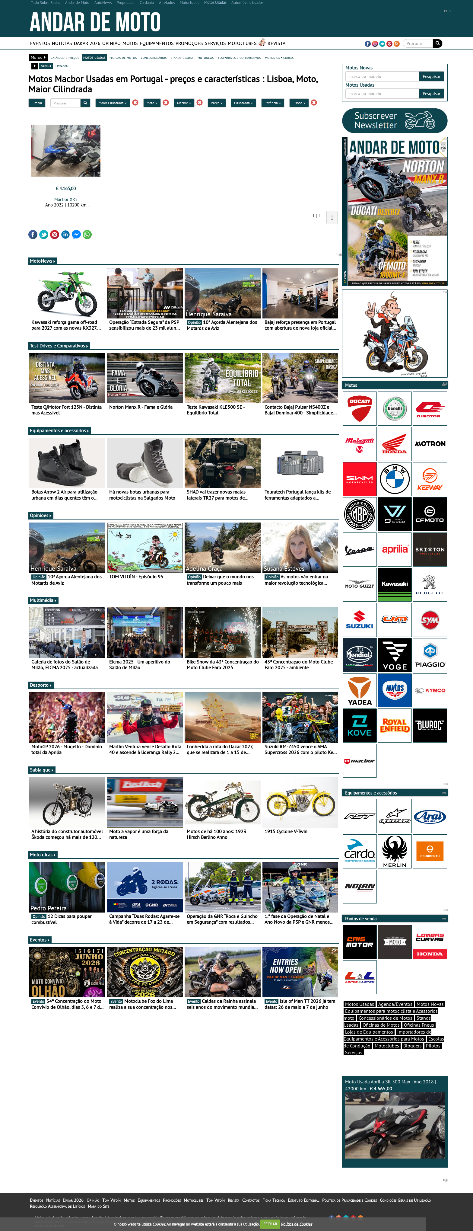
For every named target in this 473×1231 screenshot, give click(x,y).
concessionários (154, 57)
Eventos (40, 43)
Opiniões (41, 515)
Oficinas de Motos (381, 1025)
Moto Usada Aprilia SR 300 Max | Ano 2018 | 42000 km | (395, 1119)
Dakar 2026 (87, 43)
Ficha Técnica (273, 1200)
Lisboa (299, 103)
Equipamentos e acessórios (60, 430)
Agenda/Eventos (395, 1004)
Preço (217, 103)
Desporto (41, 685)
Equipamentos (157, 43)
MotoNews (43, 261)
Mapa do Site (98, 1206)
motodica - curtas (279, 57)
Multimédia (43, 600)
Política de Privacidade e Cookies (349, 1200)
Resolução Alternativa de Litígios (57, 1206)
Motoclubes (242, 43)
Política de (296, 1223)
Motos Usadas (359, 1004)
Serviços (215, 43)
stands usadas (182, 57)
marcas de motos (123, 57)
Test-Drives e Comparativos (59, 346)
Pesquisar (431, 76)
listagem (62, 66)
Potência (273, 103)
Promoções (189, 43)
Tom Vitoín (111, 1200)
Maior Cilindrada (113, 103)
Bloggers (412, 1046)
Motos (130, 43)
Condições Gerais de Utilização (405, 1200)
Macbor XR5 (66, 199)
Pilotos (433, 1046)
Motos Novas (430, 1004)
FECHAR (270, 1223)
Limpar (37, 103)
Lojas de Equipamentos (369, 1032)
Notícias (62, 43)
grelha (46, 66)
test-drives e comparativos (239, 57)
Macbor (184, 103)
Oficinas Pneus (419, 1025)
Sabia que (42, 770)
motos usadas (94, 57)
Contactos (250, 1200)
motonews (206, 57)
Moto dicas (43, 855)
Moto (152, 103)
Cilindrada (243, 103)
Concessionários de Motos (385, 1018)
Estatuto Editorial (303, 1200)
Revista (276, 43)
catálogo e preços (65, 57)
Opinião (111, 43)
